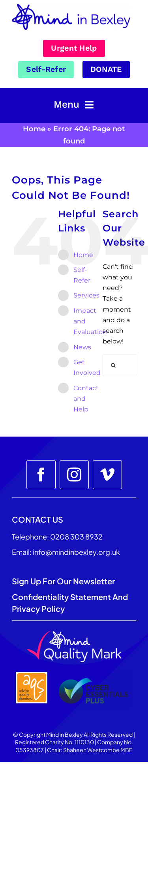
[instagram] (74, 474)
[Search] (113, 365)
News (82, 347)
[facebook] (41, 474)
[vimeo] (107, 474)
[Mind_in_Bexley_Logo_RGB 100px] (71, 7)
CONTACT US (37, 519)
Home (34, 129)
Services (86, 295)
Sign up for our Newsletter (64, 581)
